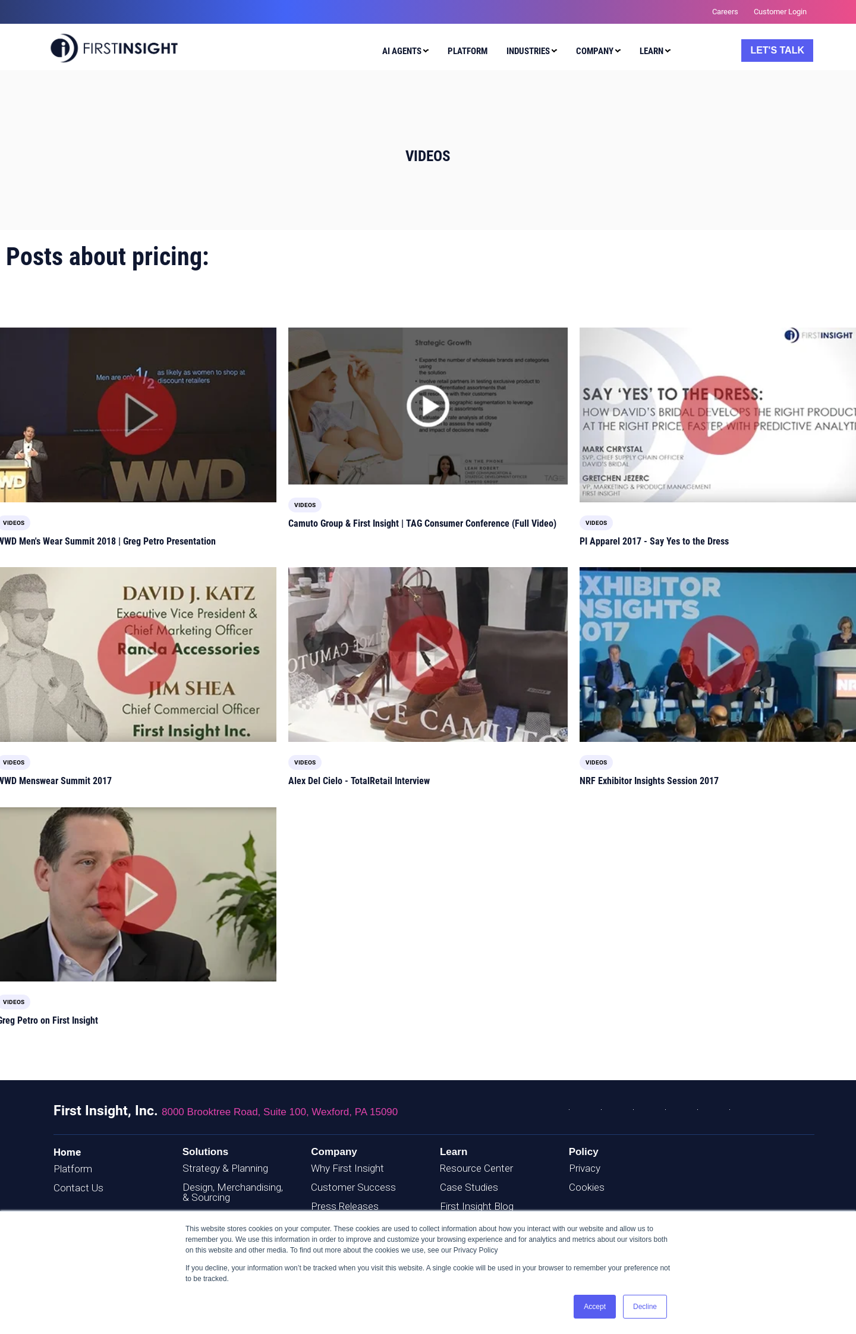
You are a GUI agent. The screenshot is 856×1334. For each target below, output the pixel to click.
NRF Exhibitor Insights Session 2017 (649, 780)
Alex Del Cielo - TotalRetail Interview (359, 780)
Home (67, 1152)
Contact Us (78, 1188)
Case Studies (469, 1187)
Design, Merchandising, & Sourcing (232, 1192)
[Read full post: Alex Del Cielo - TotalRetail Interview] (428, 654)
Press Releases (345, 1206)
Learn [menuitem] (651, 51)
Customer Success (353, 1187)
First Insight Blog (477, 1206)
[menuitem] (403, 53)
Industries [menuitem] (528, 51)
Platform (73, 1169)
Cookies (587, 1187)
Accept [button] (595, 1306)
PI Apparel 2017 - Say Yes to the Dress (654, 541)
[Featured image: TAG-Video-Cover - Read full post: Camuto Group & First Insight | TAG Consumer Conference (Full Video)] (428, 406)
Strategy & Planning (225, 1168)
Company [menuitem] (594, 51)
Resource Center (476, 1168)
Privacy (584, 1168)
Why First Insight (347, 1168)
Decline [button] (645, 1306)
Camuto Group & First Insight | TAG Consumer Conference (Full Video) (422, 523)
